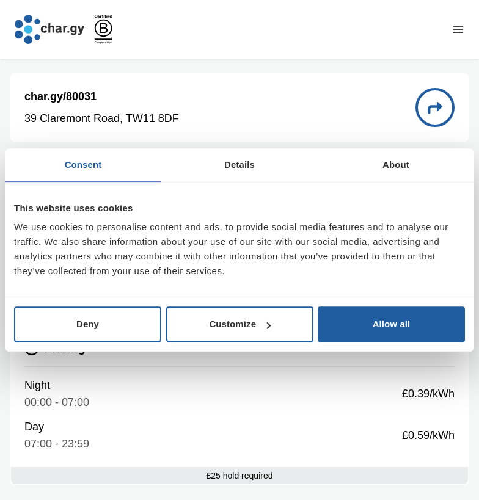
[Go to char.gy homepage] (49, 29)
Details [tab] (239, 164)
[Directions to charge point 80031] (435, 107)
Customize (240, 324)
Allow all (392, 324)
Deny (87, 324)
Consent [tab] (83, 164)
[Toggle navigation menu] (458, 29)
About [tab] (395, 164)
